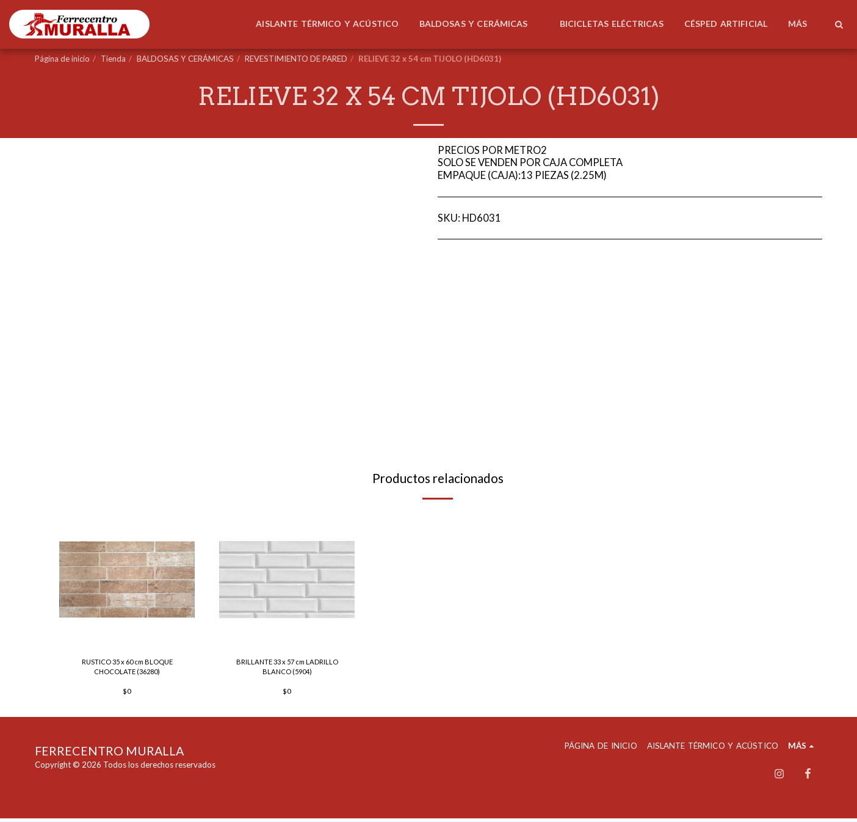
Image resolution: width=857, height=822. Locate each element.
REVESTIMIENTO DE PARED (296, 59)
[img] (127, 579)
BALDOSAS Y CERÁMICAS (185, 59)
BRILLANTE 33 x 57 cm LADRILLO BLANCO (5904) (287, 669)
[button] (838, 24)
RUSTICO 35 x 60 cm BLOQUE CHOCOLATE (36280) (127, 669)
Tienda (113, 59)
